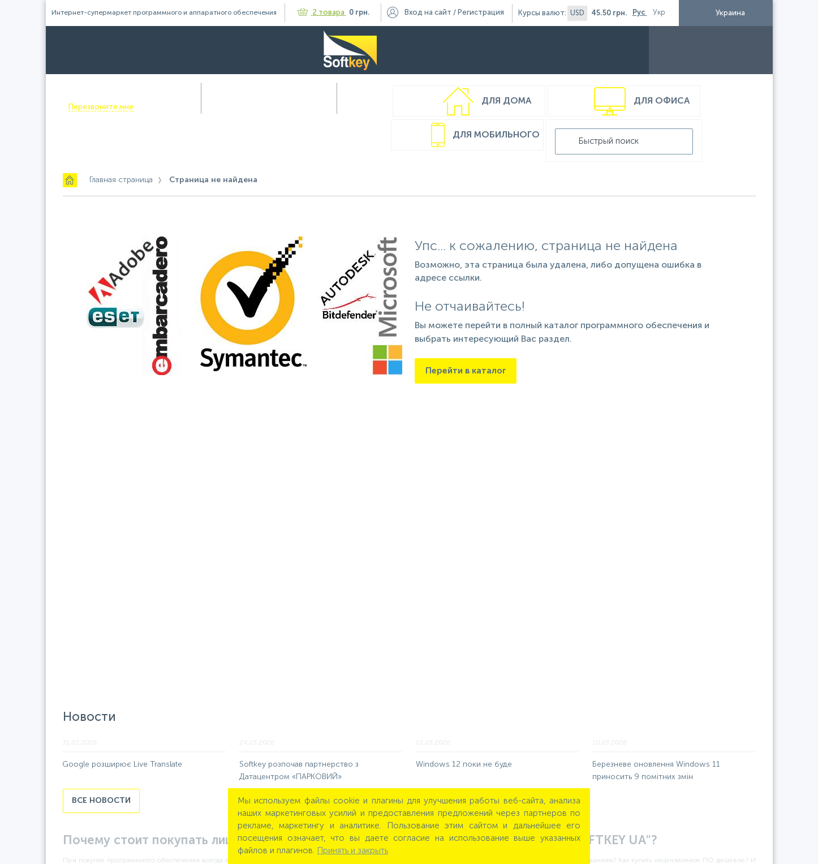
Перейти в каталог (465, 342)
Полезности (630, 49)
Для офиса (349, 106)
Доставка (528, 49)
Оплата (478, 49)
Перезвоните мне (202, 59)
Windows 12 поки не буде (464, 731)
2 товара (321, 12)
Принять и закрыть (352, 850)
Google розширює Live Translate (122, 731)
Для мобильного (494, 106)
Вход (427, 12)
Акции (576, 49)
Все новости (101, 767)
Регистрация (481, 12)
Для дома (193, 106)
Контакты (691, 49)
